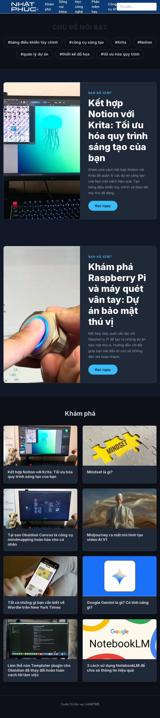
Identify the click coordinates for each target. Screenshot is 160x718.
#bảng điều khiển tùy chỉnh (33, 42)
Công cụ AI (112, 6)
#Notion (145, 42)
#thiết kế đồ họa (75, 54)
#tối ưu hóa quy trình (120, 54)
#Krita (120, 42)
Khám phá (49, 6)
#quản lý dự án (34, 54)
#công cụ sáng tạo (86, 42)
